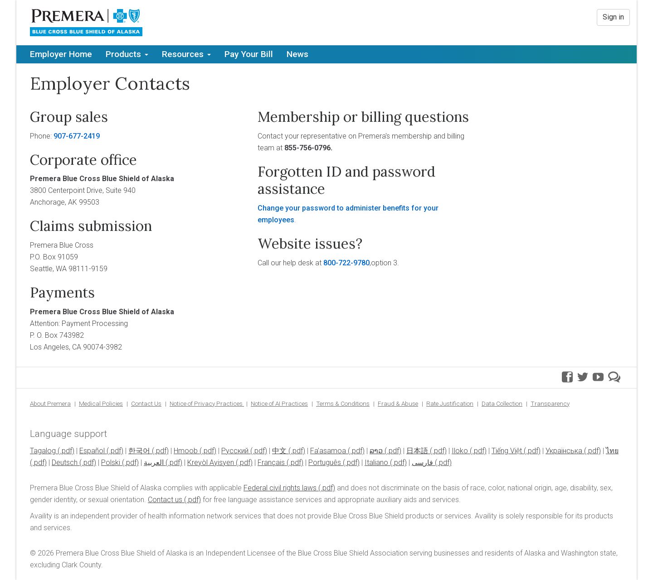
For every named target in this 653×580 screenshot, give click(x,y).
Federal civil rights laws (280, 488)
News (297, 54)
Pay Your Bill (248, 54)
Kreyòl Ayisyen (210, 462)
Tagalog (43, 450)
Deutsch (65, 462)
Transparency (550, 403)
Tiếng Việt (507, 450)
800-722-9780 (346, 263)
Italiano (376, 462)
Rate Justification (449, 403)
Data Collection (502, 403)
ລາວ (376, 450)
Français (271, 462)
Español (92, 450)
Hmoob (186, 450)
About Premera (50, 403)
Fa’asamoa (328, 450)
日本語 (417, 450)
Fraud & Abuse (398, 403)
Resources (186, 54)
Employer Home (61, 54)
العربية (154, 462)
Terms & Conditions (343, 403)
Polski (110, 462)
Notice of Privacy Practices (207, 403)
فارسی (422, 462)
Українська (564, 450)
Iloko (460, 450)
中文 (279, 450)
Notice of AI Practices (279, 403)
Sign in (613, 17)
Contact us (165, 499)
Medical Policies (101, 403)
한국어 (139, 450)
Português (324, 462)
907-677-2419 (77, 136)
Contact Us (146, 403)
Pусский (235, 450)
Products (127, 54)
